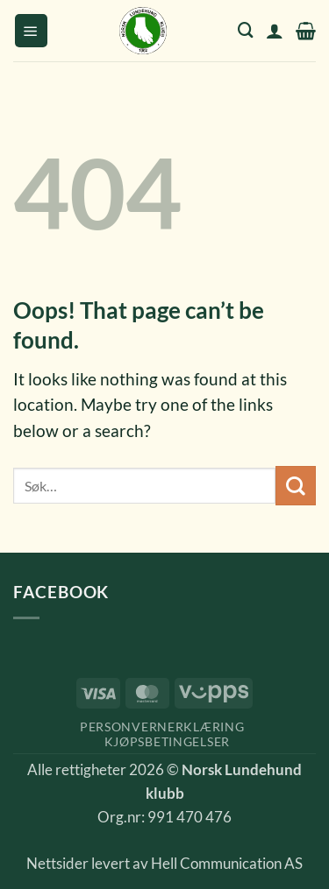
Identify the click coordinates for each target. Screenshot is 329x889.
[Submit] (295, 485)
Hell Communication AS (227, 863)
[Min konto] (274, 30)
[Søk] (246, 30)
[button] (31, 30)
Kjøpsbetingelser (167, 741)
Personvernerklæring (162, 726)
